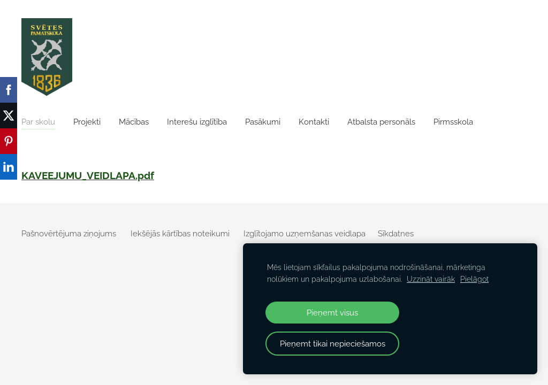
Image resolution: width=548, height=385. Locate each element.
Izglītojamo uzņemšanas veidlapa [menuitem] (304, 233)
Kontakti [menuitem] (314, 122)
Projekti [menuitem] (87, 122)
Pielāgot (474, 279)
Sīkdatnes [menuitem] (396, 233)
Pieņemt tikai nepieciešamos (332, 343)
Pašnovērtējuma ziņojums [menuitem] (68, 233)
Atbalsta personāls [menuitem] (381, 122)
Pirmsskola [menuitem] (453, 122)
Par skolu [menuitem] (38, 122)
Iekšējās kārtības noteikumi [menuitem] (180, 233)
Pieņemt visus (332, 312)
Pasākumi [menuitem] (262, 122)
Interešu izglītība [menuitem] (197, 122)
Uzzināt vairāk (431, 279)
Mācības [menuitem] (134, 122)
